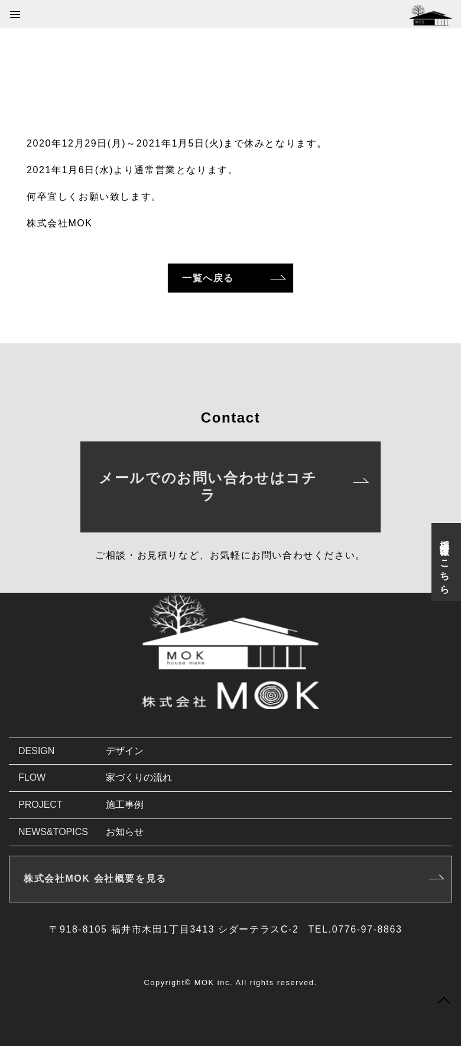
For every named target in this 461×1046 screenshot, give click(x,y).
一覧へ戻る (208, 278)
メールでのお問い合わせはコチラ (208, 486)
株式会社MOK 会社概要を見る (95, 878)
